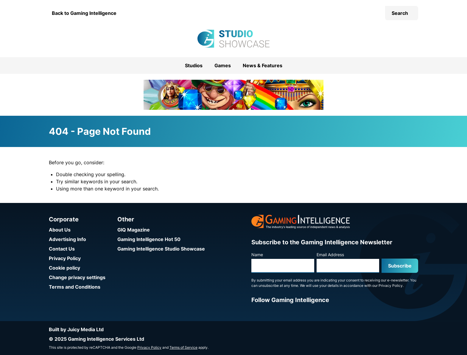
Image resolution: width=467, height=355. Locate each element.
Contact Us (62, 249)
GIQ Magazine (133, 230)
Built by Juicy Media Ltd (76, 329)
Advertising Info (67, 239)
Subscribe (400, 266)
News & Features (262, 65)
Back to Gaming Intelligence (84, 13)
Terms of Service (183, 347)
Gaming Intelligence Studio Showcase (161, 249)
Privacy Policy (65, 258)
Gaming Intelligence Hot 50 (148, 239)
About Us (60, 230)
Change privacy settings (77, 277)
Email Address (330, 254)
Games (222, 65)
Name (257, 254)
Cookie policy (64, 268)
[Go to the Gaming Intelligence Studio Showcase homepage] (233, 39)
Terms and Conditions (74, 287)
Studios (194, 65)
